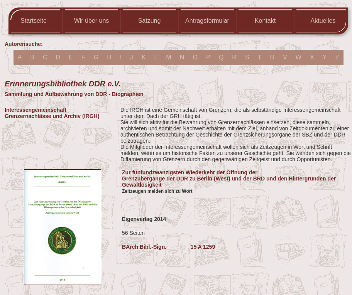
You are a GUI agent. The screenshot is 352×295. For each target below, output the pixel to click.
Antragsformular (207, 20)
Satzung (149, 20)
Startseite (33, 20)
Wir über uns (91, 20)
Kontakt (265, 20)
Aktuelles (323, 20)
